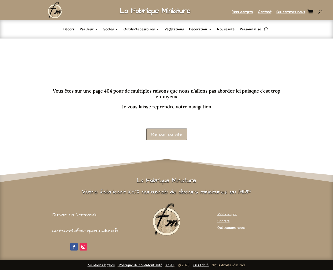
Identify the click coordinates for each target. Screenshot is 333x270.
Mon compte (242, 12)
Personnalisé (250, 29)
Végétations (174, 29)
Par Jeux (87, 29)
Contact (264, 12)
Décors (68, 29)
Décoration (198, 29)
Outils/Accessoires (139, 29)
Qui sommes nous (290, 12)
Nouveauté (225, 29)
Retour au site (166, 134)
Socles (108, 29)
